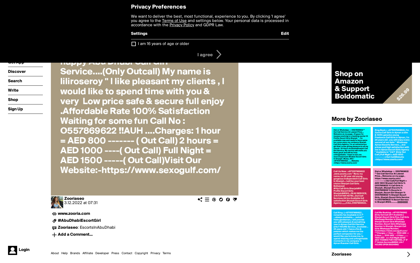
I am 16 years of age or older (163, 44)
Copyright (141, 253)
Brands (75, 253)
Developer (102, 253)
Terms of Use (174, 21)
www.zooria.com (74, 214)
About (55, 253)
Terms (167, 253)
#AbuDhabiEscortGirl (79, 221)
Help (64, 253)
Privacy (155, 253)
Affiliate (87, 253)
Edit (285, 34)
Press (115, 253)
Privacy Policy (182, 25)
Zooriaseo (74, 199)
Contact (127, 253)
